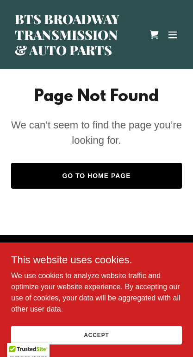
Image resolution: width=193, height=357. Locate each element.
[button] (172, 35)
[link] (71, 53)
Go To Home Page (96, 175)
